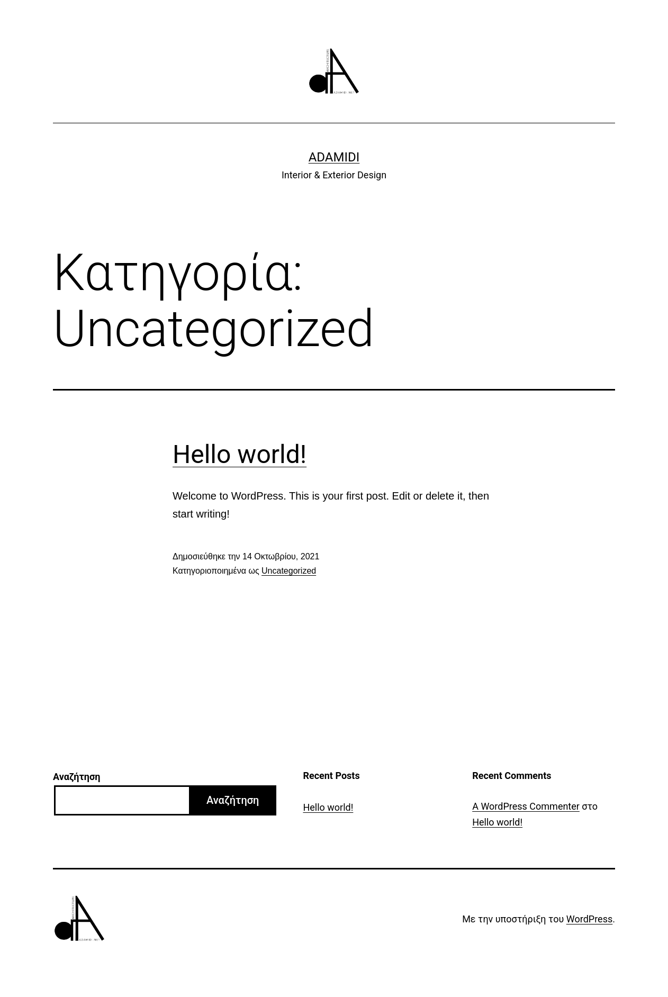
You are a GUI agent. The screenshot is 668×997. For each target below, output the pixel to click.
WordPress (589, 919)
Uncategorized (288, 570)
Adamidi (334, 157)
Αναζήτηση (76, 776)
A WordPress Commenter (526, 806)
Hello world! (239, 454)
